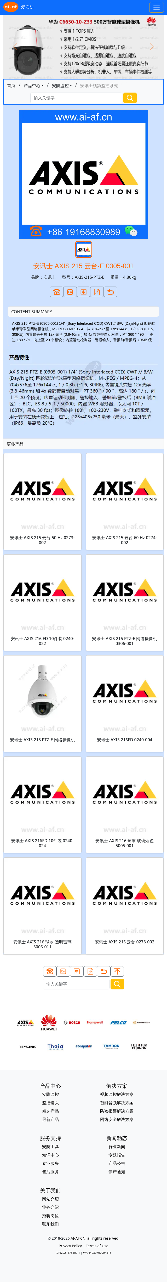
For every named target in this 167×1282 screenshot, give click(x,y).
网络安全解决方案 (117, 1119)
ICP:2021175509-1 (68, 1253)
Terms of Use (97, 1245)
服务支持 (50, 1138)
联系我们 (50, 1224)
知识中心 (50, 1155)
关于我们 (50, 1190)
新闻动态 (116, 1138)
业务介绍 (50, 1207)
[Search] (76, 98)
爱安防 (18, 7)
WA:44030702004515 (97, 1253)
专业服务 (50, 1163)
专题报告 (116, 1155)
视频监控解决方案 (117, 1094)
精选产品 (50, 1111)
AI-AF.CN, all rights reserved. (95, 1238)
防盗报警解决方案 (117, 1111)
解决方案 (116, 1085)
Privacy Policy (70, 1245)
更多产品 (15, 444)
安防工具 (50, 1146)
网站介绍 (50, 1199)
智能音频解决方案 (117, 1103)
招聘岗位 (50, 1215)
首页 (11, 85)
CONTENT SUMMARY (31, 312)
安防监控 (60, 85)
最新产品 (50, 1119)
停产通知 (116, 1172)
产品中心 (32, 85)
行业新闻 (116, 1146)
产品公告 (116, 1163)
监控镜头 (50, 1103)
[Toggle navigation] (156, 7)
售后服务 (50, 1172)
